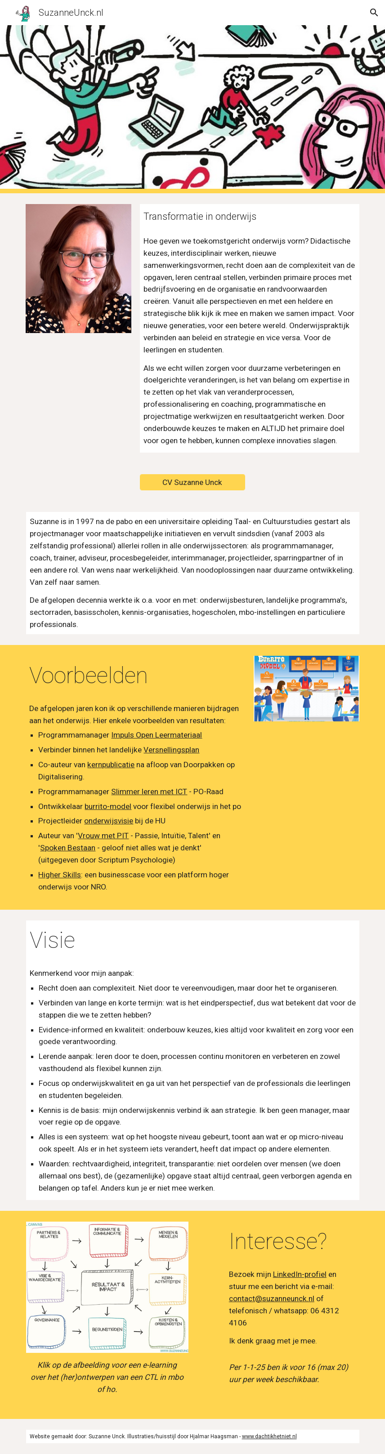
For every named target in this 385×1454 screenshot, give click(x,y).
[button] (374, 12)
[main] (249, 216)
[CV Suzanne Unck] (192, 482)
